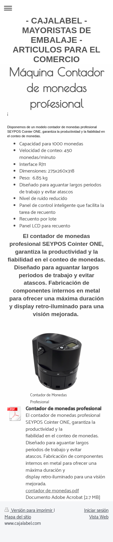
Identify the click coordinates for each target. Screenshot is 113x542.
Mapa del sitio (18, 517)
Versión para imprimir (29, 510)
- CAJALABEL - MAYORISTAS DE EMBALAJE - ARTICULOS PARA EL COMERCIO (56, 40)
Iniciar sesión (96, 510)
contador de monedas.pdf (52, 491)
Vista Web (98, 517)
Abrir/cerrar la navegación (56, 8)
